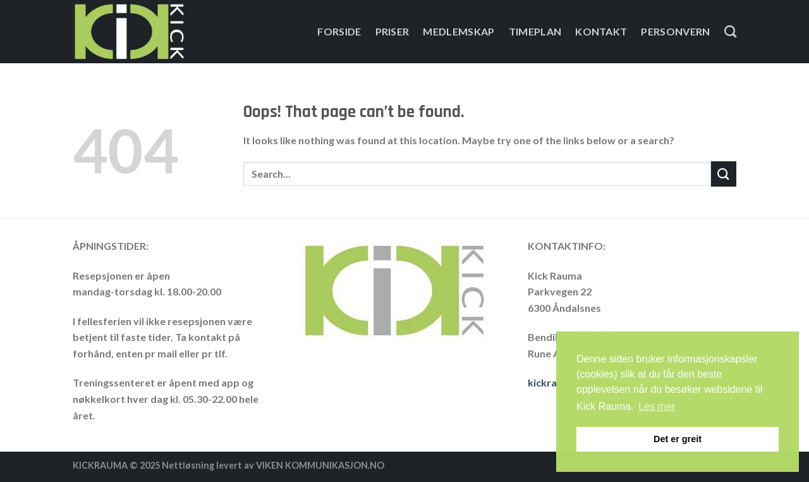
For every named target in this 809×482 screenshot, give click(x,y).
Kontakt (601, 31)
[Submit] (723, 173)
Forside (339, 31)
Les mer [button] (656, 406)
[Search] (730, 31)
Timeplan (535, 31)
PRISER (392, 31)
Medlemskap (458, 31)
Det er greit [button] (678, 439)
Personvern (675, 31)
